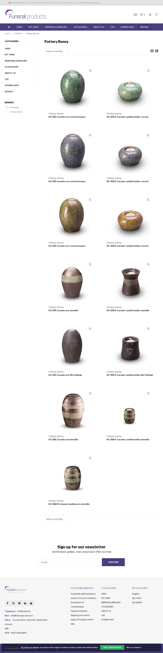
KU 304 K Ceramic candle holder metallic (128, 310)
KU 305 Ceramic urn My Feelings (65, 375)
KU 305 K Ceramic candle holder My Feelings (130, 375)
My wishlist (137, 602)
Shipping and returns (80, 615)
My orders (137, 598)
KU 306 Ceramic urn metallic (63, 439)
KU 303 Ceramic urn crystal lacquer (67, 245)
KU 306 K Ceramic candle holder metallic (128, 439)
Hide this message (112, 647)
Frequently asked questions (83, 593)
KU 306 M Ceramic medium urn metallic (69, 504)
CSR (112, 26)
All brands (14, 107)
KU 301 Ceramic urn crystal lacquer (67, 116)
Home (7, 33)
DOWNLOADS (127, 26)
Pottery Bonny (32, 33)
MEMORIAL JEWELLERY (56, 26)
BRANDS (144, 26)
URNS (19, 26)
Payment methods (79, 611)
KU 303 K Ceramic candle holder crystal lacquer (127, 245)
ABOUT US (98, 26)
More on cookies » (134, 647)
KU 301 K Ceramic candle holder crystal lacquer (127, 116)
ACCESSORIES (80, 26)
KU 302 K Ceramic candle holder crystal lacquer (127, 181)
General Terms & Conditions (83, 598)
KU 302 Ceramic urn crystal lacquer (67, 181)
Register (136, 593)
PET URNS (34, 26)
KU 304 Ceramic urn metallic (63, 310)
